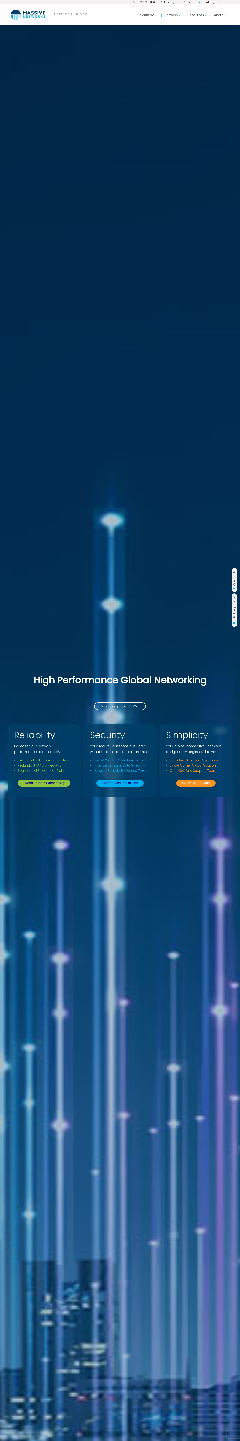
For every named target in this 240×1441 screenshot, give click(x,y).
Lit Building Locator (213, 2)
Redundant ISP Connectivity (39, 765)
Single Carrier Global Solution (193, 775)
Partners (172, 15)
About (220, 15)
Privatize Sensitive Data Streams (119, 765)
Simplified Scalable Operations (194, 770)
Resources (197, 15)
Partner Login (168, 2)
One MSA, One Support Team (193, 780)
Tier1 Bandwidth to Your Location (43, 760)
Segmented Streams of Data (41, 770)
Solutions (148, 15)
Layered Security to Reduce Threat (121, 770)
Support (188, 2)
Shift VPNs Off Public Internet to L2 (121, 760)
